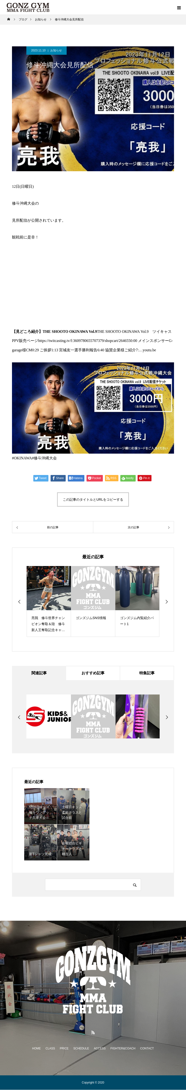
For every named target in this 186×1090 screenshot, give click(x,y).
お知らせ (56, 50)
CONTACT (147, 1048)
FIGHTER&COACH (122, 1048)
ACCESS (99, 1048)
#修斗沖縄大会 (44, 458)
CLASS (50, 1048)
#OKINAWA (22, 458)
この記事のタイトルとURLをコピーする (93, 499)
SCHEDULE (81, 1048)
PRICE (64, 1048)
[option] (49, 601)
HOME (36, 1048)
